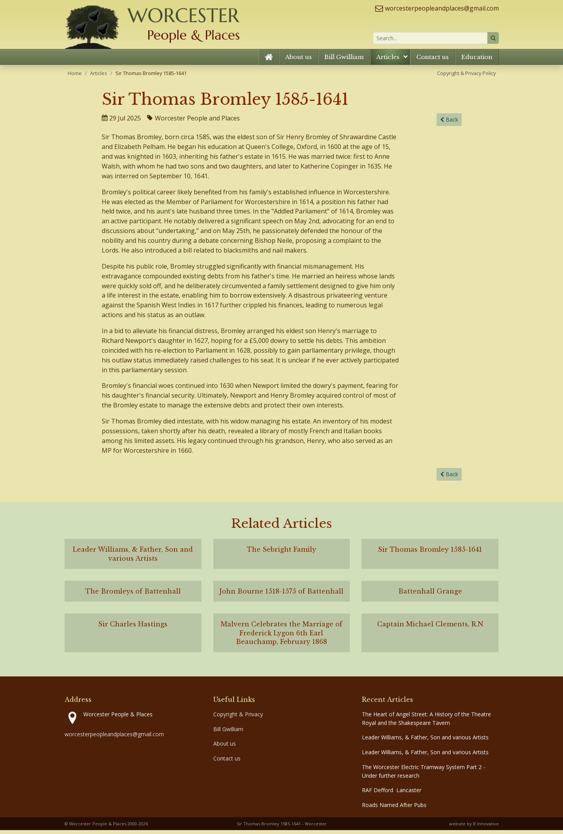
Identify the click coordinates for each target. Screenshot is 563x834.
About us (298, 60)
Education (477, 60)
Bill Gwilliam (344, 60)
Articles (387, 60)
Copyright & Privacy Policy (466, 76)
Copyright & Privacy (238, 718)
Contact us (432, 60)
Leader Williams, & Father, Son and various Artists (425, 741)
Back (449, 123)
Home (75, 76)
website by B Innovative (474, 827)
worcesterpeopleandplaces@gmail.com (442, 8)
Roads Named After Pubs (394, 808)
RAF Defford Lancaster (391, 794)
